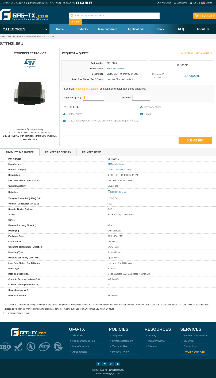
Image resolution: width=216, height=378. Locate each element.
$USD (195, 3)
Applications (136, 29)
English (209, 3)
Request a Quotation (194, 335)
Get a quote (191, 75)
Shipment (116, 335)
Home (60, 29)
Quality (150, 335)
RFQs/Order (165, 3)
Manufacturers (107, 29)
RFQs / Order (207, 15)
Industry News (155, 341)
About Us (203, 29)
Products (82, 29)
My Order (187, 341)
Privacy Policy (119, 351)
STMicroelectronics (32, 37)
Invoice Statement (121, 341)
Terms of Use (118, 346)
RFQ (181, 29)
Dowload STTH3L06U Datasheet (197, 53)
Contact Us (181, 3)
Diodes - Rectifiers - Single (119, 169)
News (160, 29)
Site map (151, 346)
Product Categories (82, 341)
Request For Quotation (86, 88)
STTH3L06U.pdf (118, 192)
